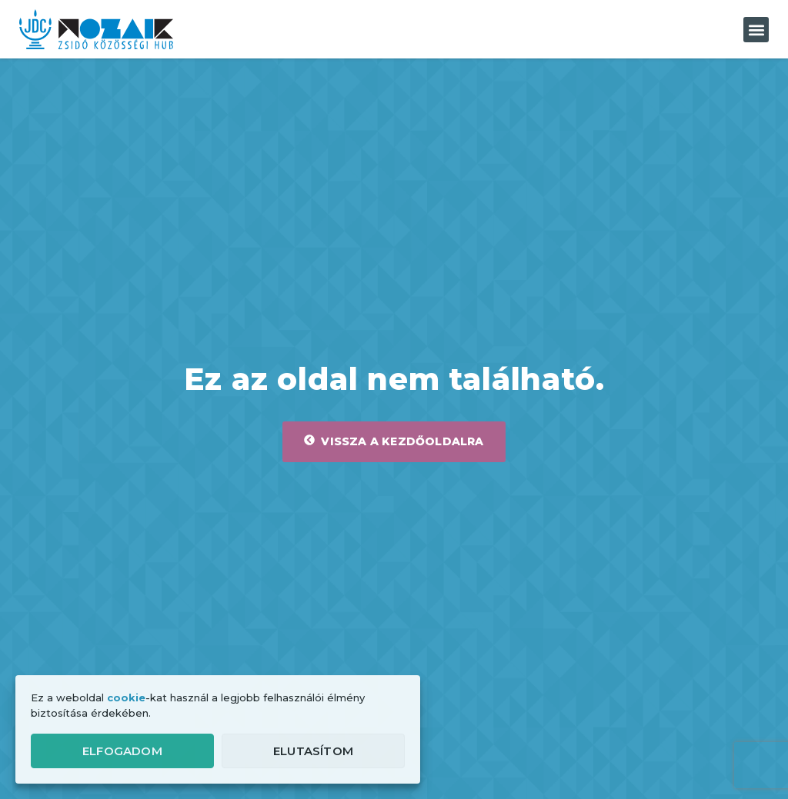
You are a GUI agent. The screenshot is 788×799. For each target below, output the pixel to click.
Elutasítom (313, 751)
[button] (756, 29)
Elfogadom (122, 751)
